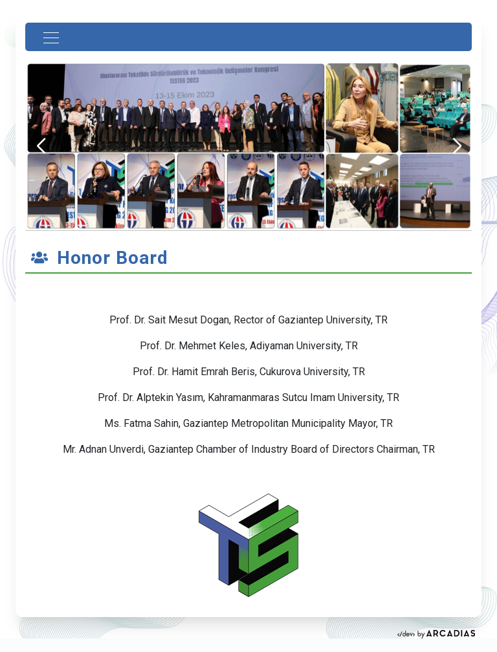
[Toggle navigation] (47, 37)
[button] (456, 146)
